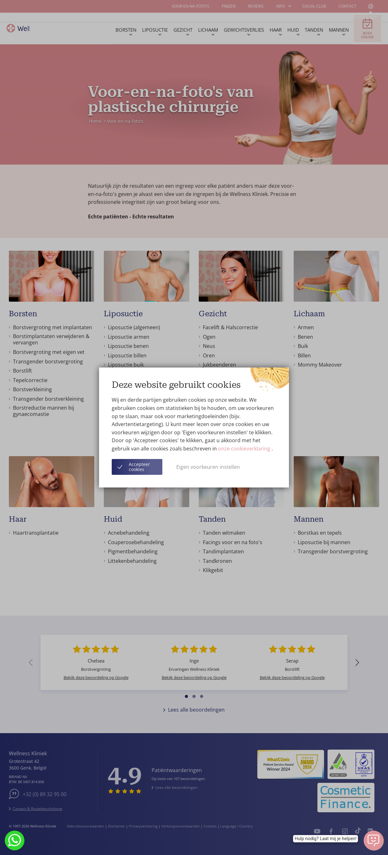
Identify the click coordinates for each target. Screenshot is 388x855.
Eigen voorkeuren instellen (208, 466)
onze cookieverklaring (245, 448)
